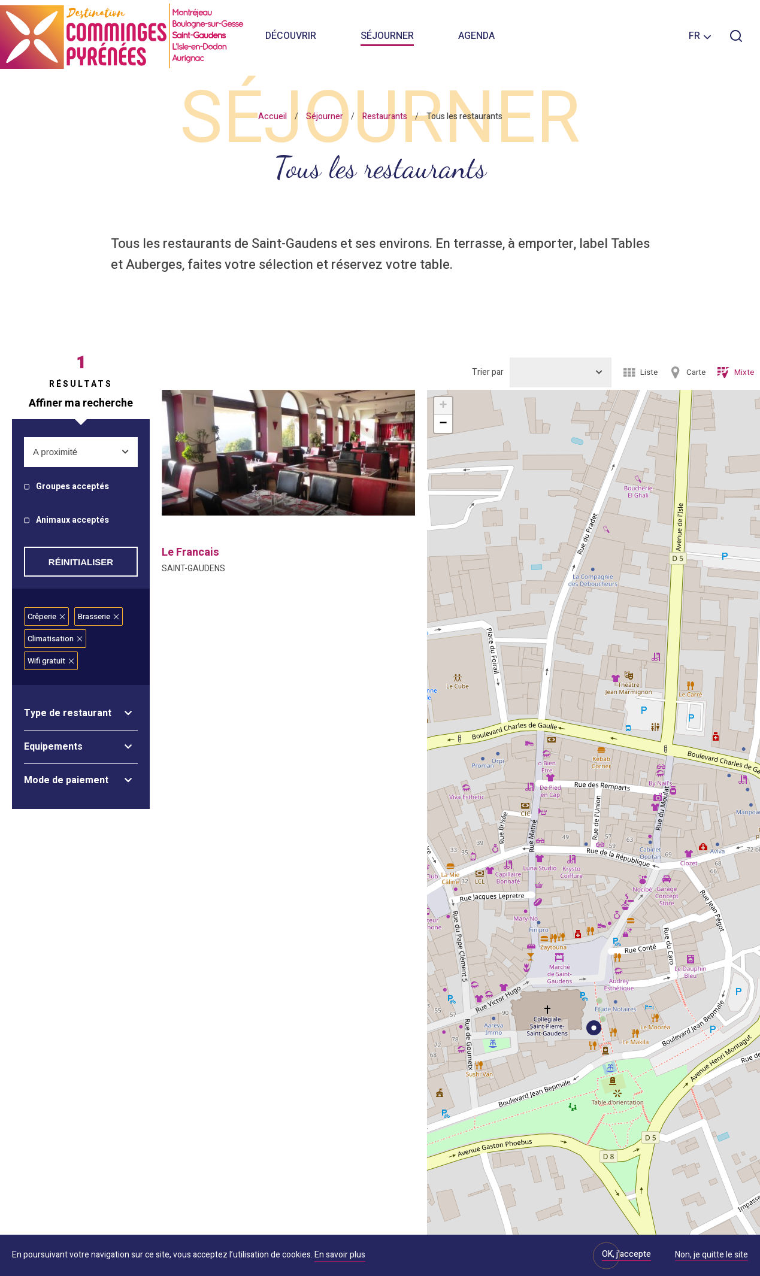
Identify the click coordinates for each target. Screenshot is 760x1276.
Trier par (488, 372)
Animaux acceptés (72, 521)
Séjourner (387, 36)
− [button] (443, 424)
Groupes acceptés (72, 487)
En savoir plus (339, 1254)
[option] (288, 453)
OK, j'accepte (626, 1254)
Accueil (272, 116)
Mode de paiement (66, 780)
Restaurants (384, 116)
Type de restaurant (67, 713)
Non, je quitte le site (711, 1255)
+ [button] (443, 406)
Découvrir (290, 36)
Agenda (476, 36)
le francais (190, 552)
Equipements (53, 746)
